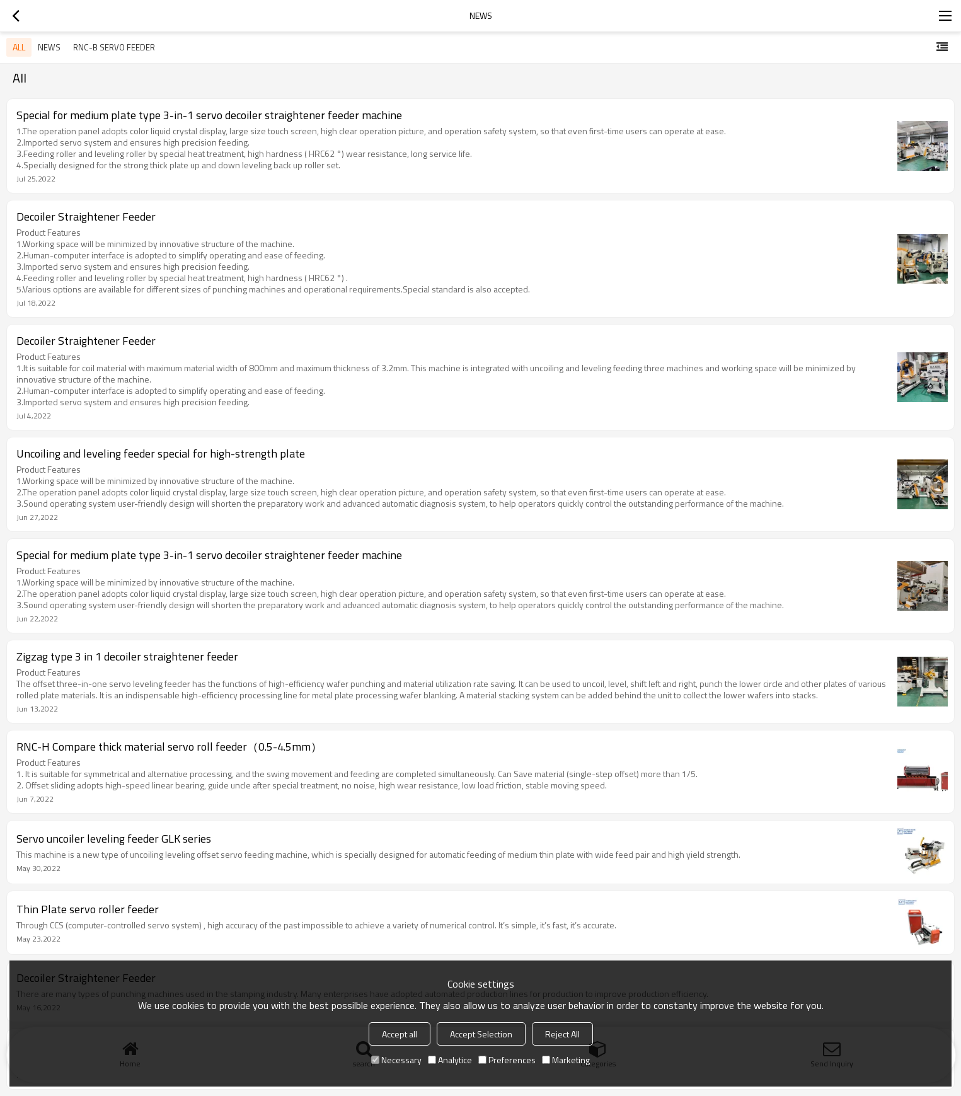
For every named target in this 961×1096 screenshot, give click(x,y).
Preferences (507, 1059)
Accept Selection (481, 1034)
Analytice (450, 1059)
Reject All (562, 1034)
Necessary (396, 1059)
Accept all (399, 1034)
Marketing (566, 1059)
